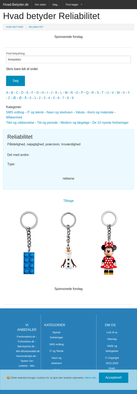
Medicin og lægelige (75, 122)
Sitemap (112, 339)
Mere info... (91, 377)
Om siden (40, 4)
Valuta (80, 112)
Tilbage (68, 200)
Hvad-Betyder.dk (16, 4)
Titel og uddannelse (20, 122)
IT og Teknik (57, 350)
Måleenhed (14, 117)
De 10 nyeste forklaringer (110, 122)
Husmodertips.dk (26, 356)
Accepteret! (113, 377)
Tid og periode (47, 122)
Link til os (112, 332)
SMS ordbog (15, 112)
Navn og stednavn (60, 112)
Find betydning (68, 57)
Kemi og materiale (100, 112)
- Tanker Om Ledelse (28, 361)
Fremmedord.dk (26, 336)
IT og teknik (35, 112)
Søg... (55, 4)
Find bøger (72, 4)
